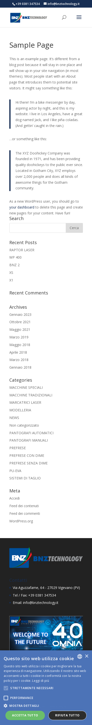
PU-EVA (15, 470)
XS (11, 272)
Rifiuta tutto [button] (67, 715)
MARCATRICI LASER (25, 402)
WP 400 (15, 257)
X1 (11, 280)
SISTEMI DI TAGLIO (25, 478)
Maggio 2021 (19, 329)
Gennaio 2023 (20, 314)
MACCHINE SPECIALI (26, 387)
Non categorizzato (24, 425)
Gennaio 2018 (20, 367)
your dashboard (21, 207)
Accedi (14, 498)
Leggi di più (40, 681)
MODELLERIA (20, 410)
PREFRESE (17, 448)
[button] (46, 706)
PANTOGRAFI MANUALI (28, 440)
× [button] (86, 656)
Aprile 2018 (18, 352)
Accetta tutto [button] (25, 715)
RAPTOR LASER (21, 250)
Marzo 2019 (18, 337)
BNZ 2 (14, 265)
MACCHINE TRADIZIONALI (30, 395)
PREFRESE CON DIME (26, 455)
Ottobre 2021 (20, 322)
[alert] (46, 687)
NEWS (14, 417)
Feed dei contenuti (24, 505)
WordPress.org (21, 521)
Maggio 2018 (19, 344)
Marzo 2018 (18, 359)
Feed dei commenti (24, 513)
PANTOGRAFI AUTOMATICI (31, 433)
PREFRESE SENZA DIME (28, 463)
